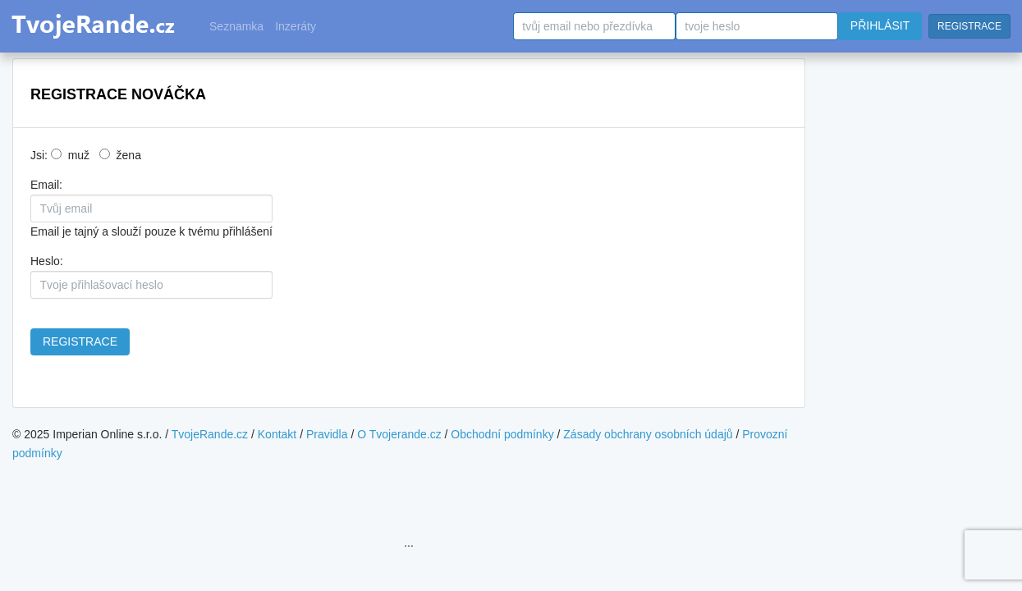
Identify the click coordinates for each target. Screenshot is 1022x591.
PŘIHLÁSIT (880, 25)
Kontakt (277, 434)
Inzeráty (295, 26)
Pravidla (327, 434)
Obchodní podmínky (502, 434)
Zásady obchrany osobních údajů (647, 434)
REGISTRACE (969, 26)
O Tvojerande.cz (399, 434)
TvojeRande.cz (210, 434)
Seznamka (236, 26)
